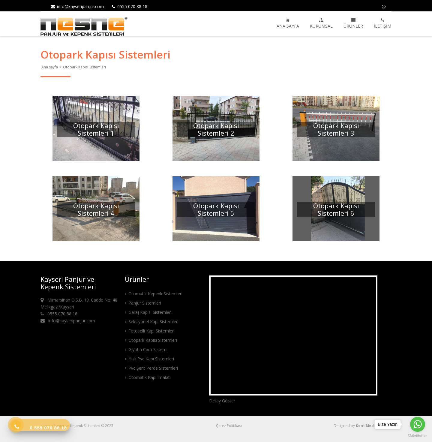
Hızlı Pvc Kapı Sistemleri (149, 359)
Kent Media (366, 425)
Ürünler (353, 23)
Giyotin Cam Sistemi (146, 349)
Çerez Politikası (229, 425)
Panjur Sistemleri (143, 303)
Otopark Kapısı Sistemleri (151, 340)
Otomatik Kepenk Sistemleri (153, 293)
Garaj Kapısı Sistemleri (148, 312)
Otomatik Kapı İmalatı (148, 377)
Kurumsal (321, 23)
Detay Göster (222, 401)
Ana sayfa (288, 23)
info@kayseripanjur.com (77, 6)
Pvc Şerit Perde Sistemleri (151, 368)
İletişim (382, 23)
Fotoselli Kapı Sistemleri (150, 331)
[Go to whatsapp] (417, 424)
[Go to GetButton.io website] (417, 436)
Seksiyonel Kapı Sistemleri (151, 321)
